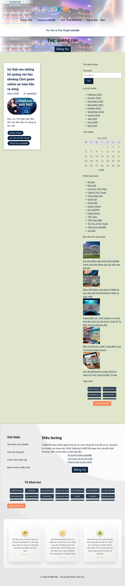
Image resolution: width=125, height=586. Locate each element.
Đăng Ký (62, 49)
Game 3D (92, 199)
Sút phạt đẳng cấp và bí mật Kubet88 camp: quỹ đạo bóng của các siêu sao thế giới (101, 264)
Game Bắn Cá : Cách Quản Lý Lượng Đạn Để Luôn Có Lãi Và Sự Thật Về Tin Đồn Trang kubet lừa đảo (102, 321)
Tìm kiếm (87, 71)
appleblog (32, 93)
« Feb (101, 170)
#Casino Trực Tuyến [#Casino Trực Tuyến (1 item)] (62, 490)
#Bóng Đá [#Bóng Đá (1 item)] (31, 490)
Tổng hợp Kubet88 (18, 143)
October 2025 (94, 108)
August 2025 (94, 115)
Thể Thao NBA (95, 220)
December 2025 (95, 101)
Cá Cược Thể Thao (97, 189)
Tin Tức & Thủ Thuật (19, 138)
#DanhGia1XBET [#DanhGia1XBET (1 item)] (16, 496)
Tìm (89, 81)
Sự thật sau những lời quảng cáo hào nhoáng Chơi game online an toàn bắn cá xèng (20, 79)
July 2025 (92, 119)
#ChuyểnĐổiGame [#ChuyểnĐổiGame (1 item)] (94, 394)
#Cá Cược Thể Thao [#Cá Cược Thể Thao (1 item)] (108, 490)
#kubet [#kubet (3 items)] (77, 496)
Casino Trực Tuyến (97, 192)
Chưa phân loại (95, 196)
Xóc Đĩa (91, 231)
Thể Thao (92, 217)
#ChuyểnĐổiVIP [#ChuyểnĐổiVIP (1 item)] (109, 394)
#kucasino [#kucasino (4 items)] (92, 496)
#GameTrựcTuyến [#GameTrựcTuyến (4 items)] (62, 496)
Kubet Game (15, 133)
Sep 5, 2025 (13, 93)
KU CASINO (94, 210)
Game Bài (92, 203)
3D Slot (91, 182)
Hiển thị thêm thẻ (102, 403)
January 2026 (94, 98)
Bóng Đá (92, 185)
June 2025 (93, 122)
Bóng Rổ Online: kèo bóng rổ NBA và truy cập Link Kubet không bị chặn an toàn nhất (101, 293)
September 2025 (96, 112)
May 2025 (92, 126)
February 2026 (95, 94)
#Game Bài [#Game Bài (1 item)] (47, 496)
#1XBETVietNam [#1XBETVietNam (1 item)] (94, 389)
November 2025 (95, 105)
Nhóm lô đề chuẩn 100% (80, 462)
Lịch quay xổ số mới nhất (80, 459)
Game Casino (94, 206)
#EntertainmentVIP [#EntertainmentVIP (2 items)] (31, 496)
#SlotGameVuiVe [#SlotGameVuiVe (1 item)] (108, 496)
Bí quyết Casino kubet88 (80, 455)
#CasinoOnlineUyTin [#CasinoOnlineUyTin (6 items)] (109, 389)
